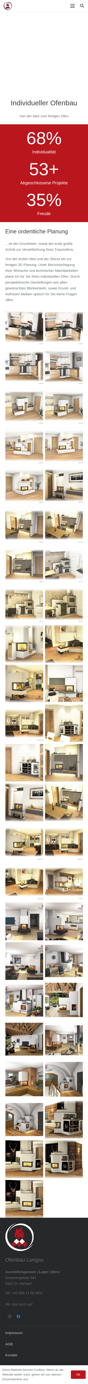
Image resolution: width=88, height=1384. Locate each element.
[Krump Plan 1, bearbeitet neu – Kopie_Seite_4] (24, 842)
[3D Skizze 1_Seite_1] (64, 763)
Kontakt (11, 1355)
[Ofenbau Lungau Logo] (8, 6)
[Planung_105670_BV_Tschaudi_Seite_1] (24, 1040)
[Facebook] (18, 1316)
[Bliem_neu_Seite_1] (64, 723)
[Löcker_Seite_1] (64, 1159)
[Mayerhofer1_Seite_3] (24, 644)
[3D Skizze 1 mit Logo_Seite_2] (64, 802)
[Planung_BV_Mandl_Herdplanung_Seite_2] (64, 1080)
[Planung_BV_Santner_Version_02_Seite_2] (24, 1080)
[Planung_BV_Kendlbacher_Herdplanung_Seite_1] (24, 1001)
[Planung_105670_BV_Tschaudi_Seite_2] (64, 1001)
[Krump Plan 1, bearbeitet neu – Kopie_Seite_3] (24, 723)
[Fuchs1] (64, 882)
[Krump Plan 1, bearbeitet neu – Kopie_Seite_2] (24, 882)
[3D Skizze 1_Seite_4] (24, 802)
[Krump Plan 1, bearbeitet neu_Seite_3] (24, 683)
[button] (72, 6)
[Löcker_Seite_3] (64, 1119)
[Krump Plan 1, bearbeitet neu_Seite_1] (64, 644)
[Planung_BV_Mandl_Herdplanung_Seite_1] (24, 1119)
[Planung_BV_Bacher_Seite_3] (24, 961)
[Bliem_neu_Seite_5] (64, 683)
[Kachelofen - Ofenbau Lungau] (24, 406)
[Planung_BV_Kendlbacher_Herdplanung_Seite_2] (64, 961)
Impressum (14, 1333)
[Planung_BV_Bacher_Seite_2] (24, 921)
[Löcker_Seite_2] (24, 1159)
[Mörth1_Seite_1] (64, 565)
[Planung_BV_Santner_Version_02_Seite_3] (64, 1040)
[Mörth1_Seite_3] (64, 604)
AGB (9, 1344)
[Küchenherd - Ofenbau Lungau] (24, 327)
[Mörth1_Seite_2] (24, 604)
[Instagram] (9, 1316)
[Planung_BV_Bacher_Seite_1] (64, 921)
